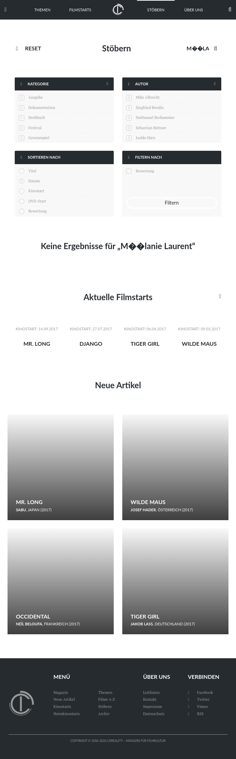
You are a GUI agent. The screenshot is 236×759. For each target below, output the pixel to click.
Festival (35, 127)
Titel (32, 170)
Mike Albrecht (148, 97)
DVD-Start (37, 201)
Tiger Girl (145, 343)
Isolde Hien (145, 137)
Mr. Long (36, 343)
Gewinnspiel (39, 137)
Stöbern (156, 10)
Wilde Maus (199, 343)
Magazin (60, 692)
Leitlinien (151, 692)
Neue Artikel (118, 385)
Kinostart (36, 190)
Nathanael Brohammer (155, 117)
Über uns (193, 10)
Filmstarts (80, 10)
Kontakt (150, 699)
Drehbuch (36, 117)
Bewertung (37, 210)
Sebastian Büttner (151, 127)
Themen (42, 10)
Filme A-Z (106, 699)
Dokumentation (41, 107)
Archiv (104, 713)
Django (90, 343)
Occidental (33, 616)
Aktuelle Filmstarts (118, 297)
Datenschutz (154, 713)
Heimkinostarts (66, 713)
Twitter (198, 699)
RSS (195, 713)
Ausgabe (35, 97)
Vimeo (198, 706)
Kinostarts (62, 706)
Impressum (152, 706)
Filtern (172, 203)
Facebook (200, 692)
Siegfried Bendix (149, 107)
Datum (34, 180)
